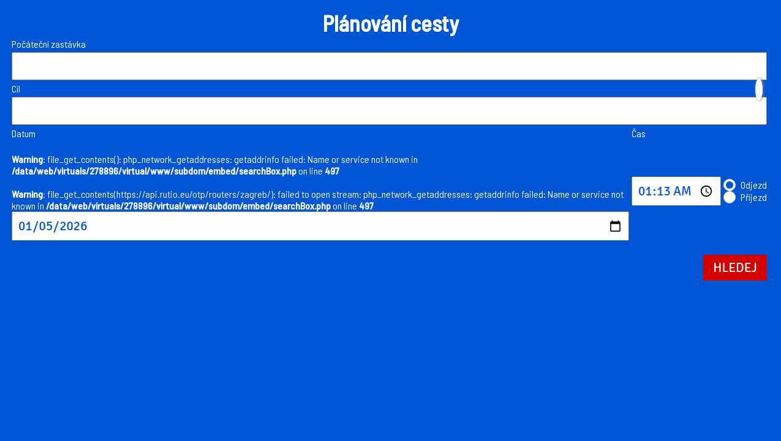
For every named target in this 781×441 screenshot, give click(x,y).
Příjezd (754, 197)
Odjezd (754, 184)
